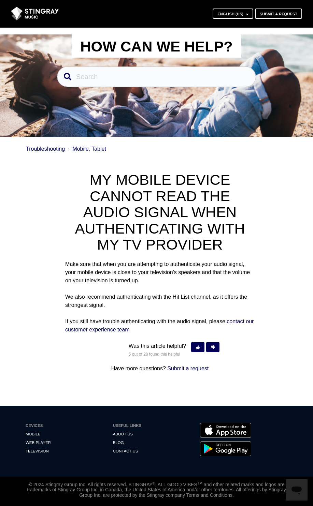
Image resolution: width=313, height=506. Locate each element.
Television (37, 451)
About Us (123, 434)
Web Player (38, 443)
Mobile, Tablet (89, 149)
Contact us (125, 451)
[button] (197, 347)
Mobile (33, 434)
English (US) (230, 14)
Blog (118, 443)
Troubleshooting (45, 149)
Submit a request (278, 14)
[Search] (156, 76)
